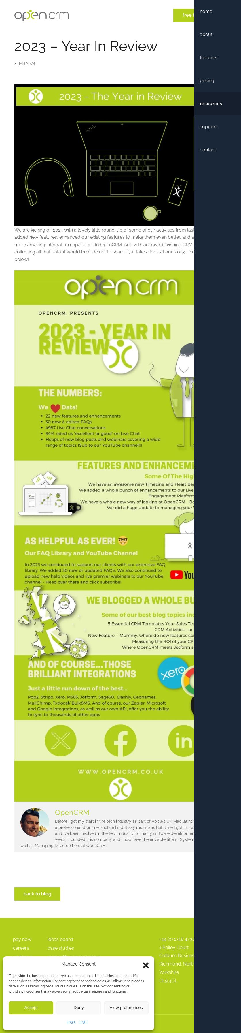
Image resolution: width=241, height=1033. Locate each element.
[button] (146, 964)
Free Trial (192, 15)
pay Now (22, 939)
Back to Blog (37, 894)
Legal (71, 1022)
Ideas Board (60, 939)
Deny (78, 1007)
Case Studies (61, 948)
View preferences (126, 1007)
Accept (31, 1007)
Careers (21, 948)
